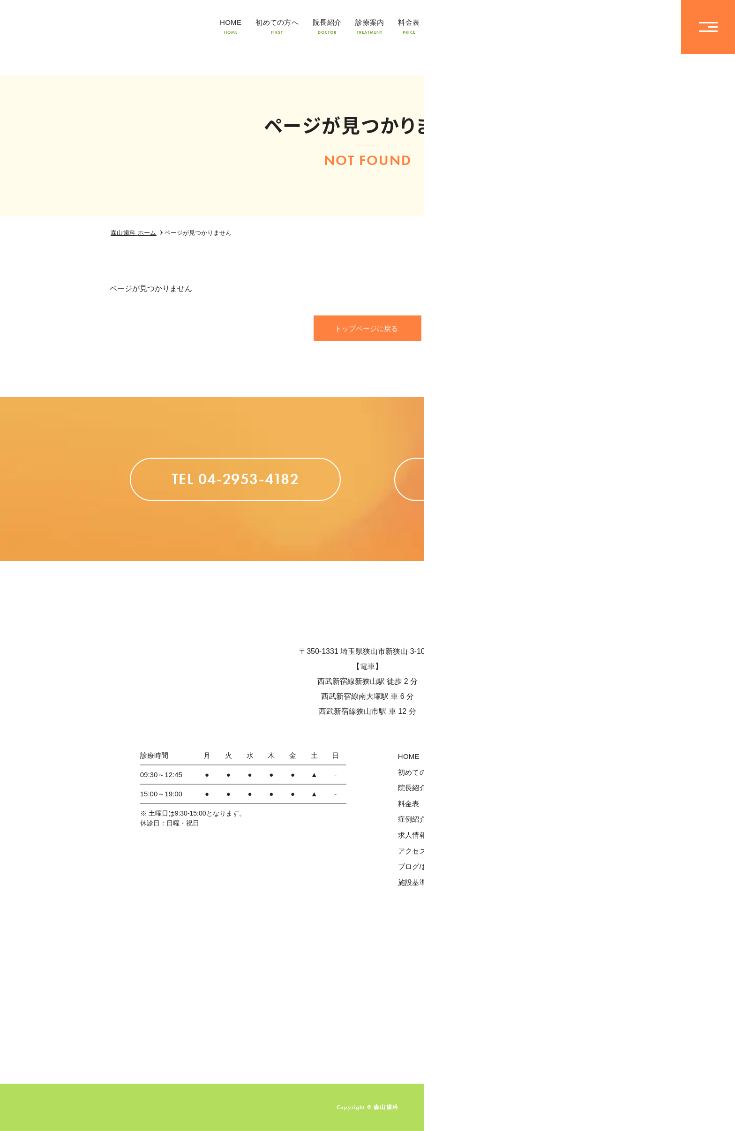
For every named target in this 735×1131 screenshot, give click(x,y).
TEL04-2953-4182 (615, 27)
